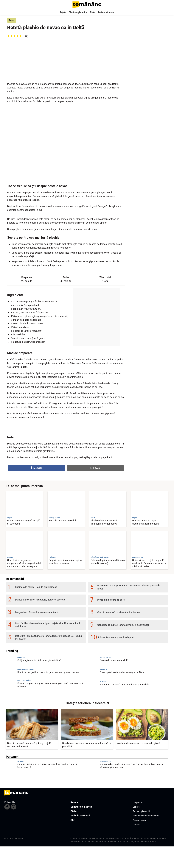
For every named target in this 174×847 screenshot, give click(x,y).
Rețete (63, 12)
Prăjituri (21, 658)
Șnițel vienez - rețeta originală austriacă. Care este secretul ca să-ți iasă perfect (149, 563)
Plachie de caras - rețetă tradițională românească (104, 522)
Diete (92, 12)
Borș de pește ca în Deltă (62, 521)
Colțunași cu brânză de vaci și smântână (39, 660)
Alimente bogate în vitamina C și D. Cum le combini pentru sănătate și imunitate (131, 766)
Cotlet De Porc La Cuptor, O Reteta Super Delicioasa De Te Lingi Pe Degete (49, 638)
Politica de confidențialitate (146, 816)
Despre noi (138, 803)
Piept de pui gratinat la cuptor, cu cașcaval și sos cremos (48, 672)
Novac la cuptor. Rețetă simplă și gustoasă (23, 522)
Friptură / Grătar (24, 680)
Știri (72, 820)
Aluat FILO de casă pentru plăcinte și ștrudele (124, 685)
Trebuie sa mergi (80, 816)
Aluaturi (103, 682)
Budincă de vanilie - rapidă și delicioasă (36, 587)
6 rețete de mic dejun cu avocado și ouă (138, 743)
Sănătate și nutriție (78, 12)
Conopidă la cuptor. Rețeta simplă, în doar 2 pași (123, 625)
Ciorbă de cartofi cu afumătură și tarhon (118, 613)
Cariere (136, 807)
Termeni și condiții (141, 811)
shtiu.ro (20, 762)
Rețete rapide (105, 658)
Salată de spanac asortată (114, 660)
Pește (12, 20)
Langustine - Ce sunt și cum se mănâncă (36, 612)
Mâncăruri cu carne (25, 670)
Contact (136, 825)
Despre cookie (139, 820)
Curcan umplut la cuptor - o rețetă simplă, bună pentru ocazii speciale (50, 685)
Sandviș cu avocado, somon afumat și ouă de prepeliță (86, 745)
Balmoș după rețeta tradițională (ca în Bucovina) (108, 562)
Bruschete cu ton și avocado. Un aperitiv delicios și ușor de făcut (128, 588)
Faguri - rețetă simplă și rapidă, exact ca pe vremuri (65, 562)
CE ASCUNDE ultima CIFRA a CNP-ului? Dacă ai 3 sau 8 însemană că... (47, 766)
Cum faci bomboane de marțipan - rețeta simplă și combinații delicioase (47, 625)
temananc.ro (105, 762)
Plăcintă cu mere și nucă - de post (116, 638)
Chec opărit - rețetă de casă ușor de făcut (122, 672)
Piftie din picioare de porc (111, 600)
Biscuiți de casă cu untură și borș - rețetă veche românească (29, 745)
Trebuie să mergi (106, 12)
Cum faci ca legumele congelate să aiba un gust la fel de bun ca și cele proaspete (24, 563)
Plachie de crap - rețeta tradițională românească (145, 522)
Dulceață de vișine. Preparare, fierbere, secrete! (40, 600)
